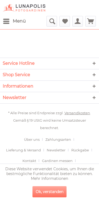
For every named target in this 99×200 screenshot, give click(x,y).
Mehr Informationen (49, 178)
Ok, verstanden (49, 191)
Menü (14, 20)
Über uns (32, 139)
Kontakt (29, 161)
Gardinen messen (57, 161)
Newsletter (56, 150)
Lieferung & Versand (23, 150)
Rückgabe (80, 150)
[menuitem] (14, 21)
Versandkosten (77, 113)
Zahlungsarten (58, 139)
